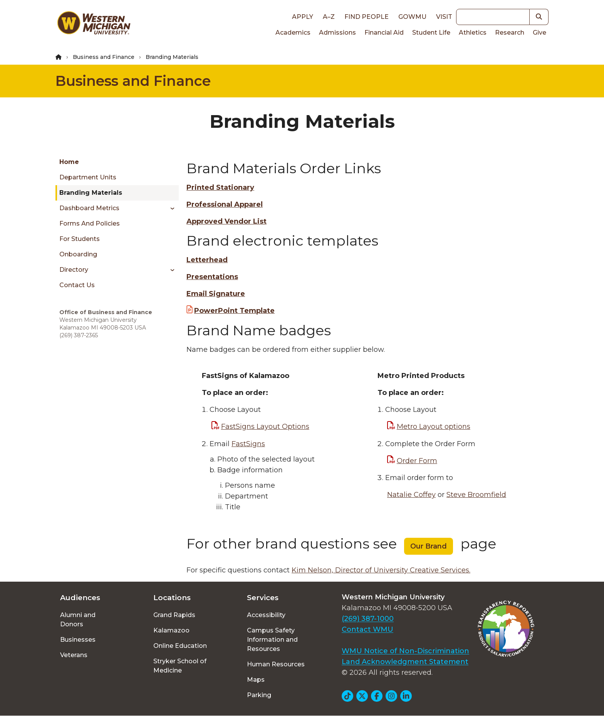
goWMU (412, 16)
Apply (302, 16)
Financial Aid (384, 32)
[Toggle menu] (170, 208)
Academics (292, 32)
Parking (259, 695)
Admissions (337, 32)
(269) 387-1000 (368, 618)
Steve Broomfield (476, 494)
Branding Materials (90, 192)
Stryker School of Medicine (179, 665)
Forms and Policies (89, 223)
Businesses (78, 639)
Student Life (431, 32)
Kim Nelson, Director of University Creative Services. (381, 570)
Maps (256, 679)
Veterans (73, 655)
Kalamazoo (171, 630)
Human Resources (276, 664)
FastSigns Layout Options (265, 426)
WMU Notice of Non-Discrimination (405, 651)
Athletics (473, 32)
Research (509, 32)
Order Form (417, 461)
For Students (79, 239)
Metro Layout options (433, 426)
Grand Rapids (174, 615)
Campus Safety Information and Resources (272, 639)
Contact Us (77, 285)
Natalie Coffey (411, 494)
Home (69, 162)
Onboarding (78, 254)
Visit (444, 16)
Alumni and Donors (78, 619)
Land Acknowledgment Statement (405, 661)
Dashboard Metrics (89, 208)
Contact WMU (367, 629)
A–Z (329, 16)
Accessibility (266, 615)
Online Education (180, 645)
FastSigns (248, 444)
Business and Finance (103, 57)
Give (539, 32)
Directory (73, 269)
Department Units (87, 177)
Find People (366, 16)
